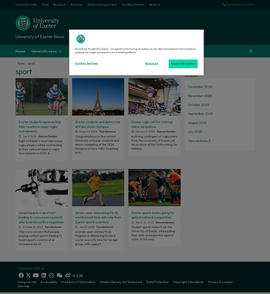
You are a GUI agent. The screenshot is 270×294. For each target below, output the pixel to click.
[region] (136, 52)
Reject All (151, 63)
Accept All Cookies (183, 63)
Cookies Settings (86, 63)
